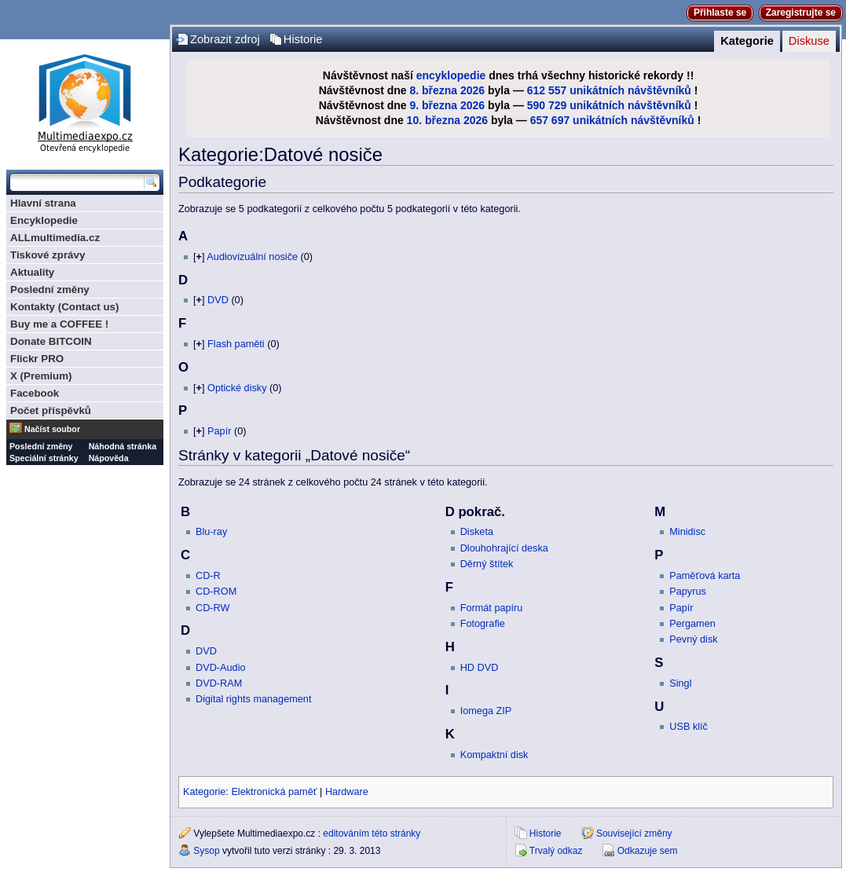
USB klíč (688, 726)
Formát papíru (491, 608)
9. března (434, 105)
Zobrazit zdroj (225, 39)
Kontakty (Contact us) (64, 307)
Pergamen (692, 623)
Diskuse (809, 41)
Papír (219, 431)
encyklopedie (451, 75)
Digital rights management (253, 699)
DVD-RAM (219, 683)
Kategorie (747, 41)
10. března (433, 120)
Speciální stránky (44, 458)
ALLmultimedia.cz (55, 238)
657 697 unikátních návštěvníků (612, 120)
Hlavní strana (43, 203)
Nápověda (109, 458)
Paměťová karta (704, 575)
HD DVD (479, 667)
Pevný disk (693, 639)
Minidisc (687, 531)
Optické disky (236, 388)
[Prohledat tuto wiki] (77, 182)
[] (198, 256)
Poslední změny (50, 289)
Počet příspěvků (50, 410)
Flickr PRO (37, 359)
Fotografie (482, 623)
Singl (680, 683)
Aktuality (32, 272)
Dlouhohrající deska (504, 548)
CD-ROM (216, 591)
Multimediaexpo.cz (85, 101)
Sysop (206, 850)
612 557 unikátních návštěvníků (609, 90)
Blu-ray (211, 531)
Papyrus (687, 591)
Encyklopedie (44, 220)
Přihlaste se (720, 12)
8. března (434, 90)
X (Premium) (41, 376)
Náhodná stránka (122, 446)
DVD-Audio (220, 667)
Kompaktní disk (494, 754)
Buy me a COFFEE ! (59, 324)
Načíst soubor (52, 429)
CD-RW (212, 608)
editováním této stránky (371, 833)
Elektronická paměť (274, 791)
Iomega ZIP (486, 710)
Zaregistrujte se (801, 12)
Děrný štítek (487, 564)
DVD (218, 300)
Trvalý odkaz (556, 850)
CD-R (208, 575)
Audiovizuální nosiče (252, 256)
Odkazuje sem (647, 850)
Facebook (34, 393)
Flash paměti (236, 344)
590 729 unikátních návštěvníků (609, 105)
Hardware (346, 791)
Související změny (634, 833)
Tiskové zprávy (47, 255)
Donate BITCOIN (51, 341)
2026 (472, 90)
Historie (303, 39)
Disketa (476, 531)
